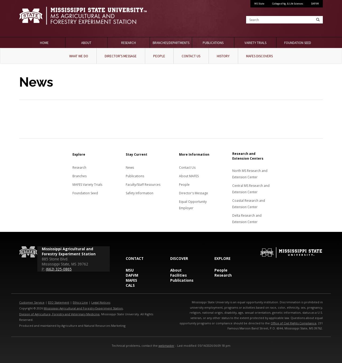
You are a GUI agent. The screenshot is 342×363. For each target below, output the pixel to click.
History (223, 56)
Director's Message (121, 56)
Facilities (178, 275)
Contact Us (191, 56)
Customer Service (31, 302)
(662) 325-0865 (59, 269)
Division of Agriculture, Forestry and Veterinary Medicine (59, 314)
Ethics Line (80, 302)
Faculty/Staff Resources (143, 184)
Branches (79, 176)
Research (128, 43)
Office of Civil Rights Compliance (293, 323)
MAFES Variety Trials (87, 184)
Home (44, 43)
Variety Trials (255, 43)
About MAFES (189, 176)
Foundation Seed (297, 43)
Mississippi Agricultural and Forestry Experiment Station (83, 308)
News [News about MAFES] (130, 167)
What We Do (78, 56)
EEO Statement (58, 302)
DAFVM (315, 3)
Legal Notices (100, 302)
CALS (130, 285)
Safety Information (139, 193)
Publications (213, 43)
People (159, 56)
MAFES (131, 280)
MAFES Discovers (259, 56)
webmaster (166, 346)
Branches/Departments (171, 43)
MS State (259, 3)
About (86, 43)
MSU (130, 270)
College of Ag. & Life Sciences (287, 3)
